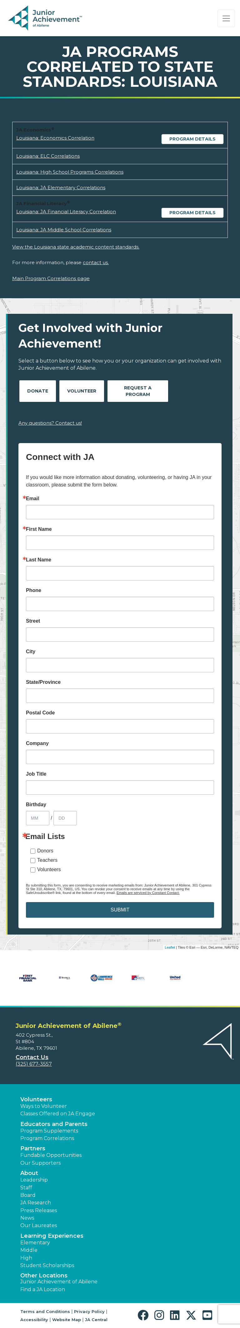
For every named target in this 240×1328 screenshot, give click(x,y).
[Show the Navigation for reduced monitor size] (226, 18)
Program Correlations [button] (47, 1138)
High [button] (26, 1258)
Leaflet (170, 947)
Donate (37, 391)
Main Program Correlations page (51, 278)
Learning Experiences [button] (51, 1236)
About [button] (29, 1173)
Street (33, 621)
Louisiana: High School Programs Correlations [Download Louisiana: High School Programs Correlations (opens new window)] (69, 172)
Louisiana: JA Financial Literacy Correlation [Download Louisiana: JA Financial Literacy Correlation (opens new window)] (66, 212)
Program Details (192, 139)
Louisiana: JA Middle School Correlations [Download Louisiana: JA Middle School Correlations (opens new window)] (63, 230)
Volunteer (81, 391)
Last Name (38, 559)
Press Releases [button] (38, 1210)
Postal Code (40, 712)
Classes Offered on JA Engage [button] (57, 1114)
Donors (45, 850)
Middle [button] (29, 1250)
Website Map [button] (66, 1319)
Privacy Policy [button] (89, 1311)
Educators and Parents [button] (54, 1124)
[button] (145, 1315)
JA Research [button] (35, 1203)
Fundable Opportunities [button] (51, 1155)
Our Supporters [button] (40, 1163)
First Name (39, 529)
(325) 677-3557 (34, 1064)
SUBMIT (120, 909)
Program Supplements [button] (49, 1131)
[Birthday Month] (37, 818)
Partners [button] (32, 1148)
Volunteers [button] (36, 1099)
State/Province (43, 682)
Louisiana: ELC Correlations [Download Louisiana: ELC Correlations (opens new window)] (48, 156)
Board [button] (28, 1195)
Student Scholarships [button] (47, 1265)
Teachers (47, 860)
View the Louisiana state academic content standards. (75, 247)
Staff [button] (26, 1188)
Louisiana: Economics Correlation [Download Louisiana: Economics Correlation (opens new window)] (55, 138)
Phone (33, 590)
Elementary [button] (35, 1243)
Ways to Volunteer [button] (43, 1106)
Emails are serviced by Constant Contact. (148, 893)
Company (37, 743)
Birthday (36, 804)
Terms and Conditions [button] (45, 1311)
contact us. (96, 262)
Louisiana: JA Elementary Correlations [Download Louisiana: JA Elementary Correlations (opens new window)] (60, 187)
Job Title (36, 774)
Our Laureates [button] (38, 1225)
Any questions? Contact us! (50, 423)
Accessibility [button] (34, 1319)
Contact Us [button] (32, 1057)
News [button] (27, 1218)
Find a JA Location (42, 1289)
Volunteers (49, 869)
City (30, 651)
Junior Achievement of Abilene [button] (59, 1282)
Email (32, 498)
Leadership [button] (34, 1180)
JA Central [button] (96, 1319)
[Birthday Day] (65, 818)
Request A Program (138, 391)
